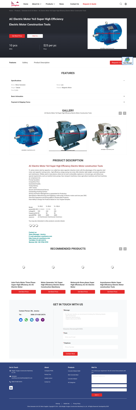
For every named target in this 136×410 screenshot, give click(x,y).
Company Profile (48, 370)
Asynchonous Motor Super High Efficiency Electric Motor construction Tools (112, 284)
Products (17, 10)
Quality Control (48, 378)
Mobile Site (66, 403)
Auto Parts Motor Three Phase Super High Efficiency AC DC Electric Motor (23, 284)
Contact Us (47, 382)
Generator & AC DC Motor (29, 10)
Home (11, 10)
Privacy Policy (76, 403)
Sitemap (58, 403)
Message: (67, 310)
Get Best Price (17, 36)
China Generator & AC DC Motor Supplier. (38, 406)
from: (65, 333)
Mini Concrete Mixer (73, 375)
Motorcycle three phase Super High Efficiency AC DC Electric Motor (82, 284)
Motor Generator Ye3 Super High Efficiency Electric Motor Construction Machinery (52, 284)
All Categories (71, 382)
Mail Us (35, 36)
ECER (107, 406)
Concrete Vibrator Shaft (74, 371)
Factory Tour (47, 374)
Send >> (97, 395)
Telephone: (67, 343)
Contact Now (70, 354)
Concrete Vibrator (72, 378)
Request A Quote (118, 62)
